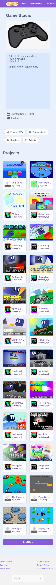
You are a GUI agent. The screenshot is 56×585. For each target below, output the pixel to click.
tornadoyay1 (17, 217)
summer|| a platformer (44, 340)
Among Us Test (18, 528)
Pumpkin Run (44, 497)
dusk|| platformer (18, 465)
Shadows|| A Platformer (44, 308)
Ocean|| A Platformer (44, 277)
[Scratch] (12, 3)
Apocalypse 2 (44, 183)
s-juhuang (16, 185)
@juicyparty (31, 66)
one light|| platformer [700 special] (44, 434)
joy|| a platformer (18, 434)
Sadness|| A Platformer (44, 371)
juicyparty (42, 185)
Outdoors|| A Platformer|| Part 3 (18, 371)
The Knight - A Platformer (18, 497)
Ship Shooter (18, 183)
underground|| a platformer (18, 403)
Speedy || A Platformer (18, 308)
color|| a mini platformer (44, 403)
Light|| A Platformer (18, 340)
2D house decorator (18, 214)
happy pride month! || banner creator (44, 465)
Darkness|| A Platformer (18, 277)
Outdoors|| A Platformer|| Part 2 (44, 245)
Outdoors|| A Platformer (18, 245)
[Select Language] (28, 578)
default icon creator (44, 214)
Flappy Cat (43, 528)
